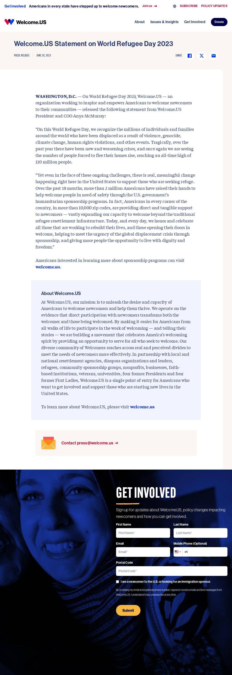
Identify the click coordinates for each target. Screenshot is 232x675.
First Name (123, 524)
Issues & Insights (164, 21)
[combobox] (178, 552)
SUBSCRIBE (189, 6)
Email (120, 543)
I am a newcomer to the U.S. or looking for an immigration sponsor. (163, 582)
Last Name (181, 524)
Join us (149, 6)
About (140, 21)
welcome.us (48, 267)
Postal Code (124, 562)
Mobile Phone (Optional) (190, 543)
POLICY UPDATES (214, 6)
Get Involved (194, 21)
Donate (219, 22)
